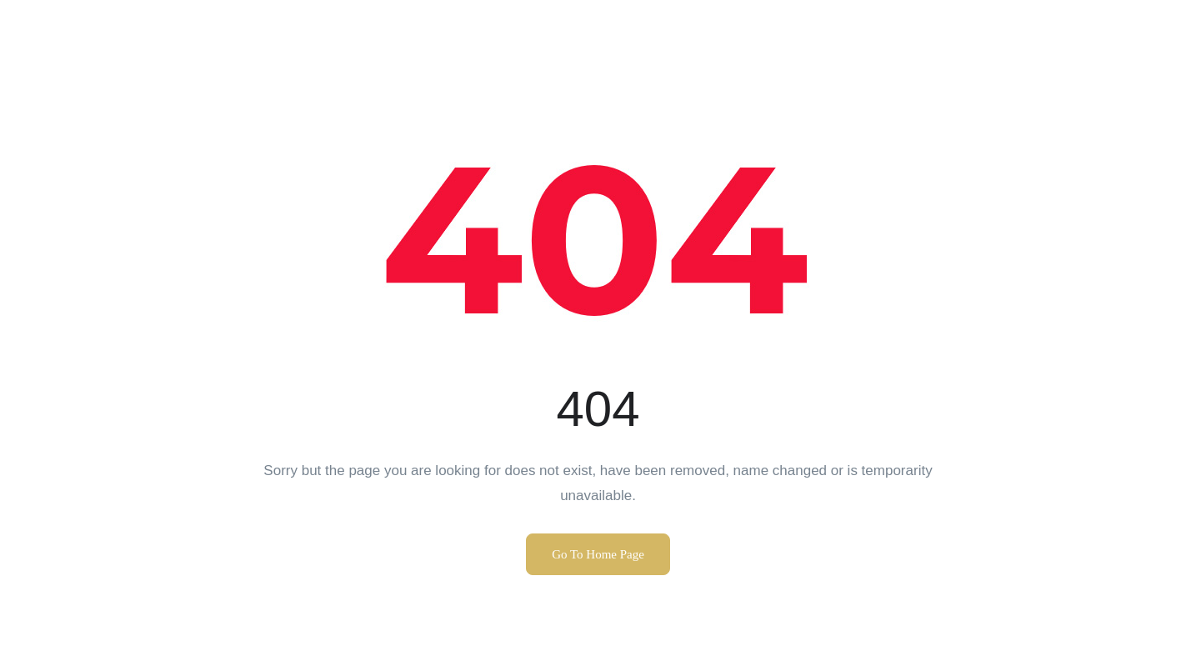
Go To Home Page (598, 554)
